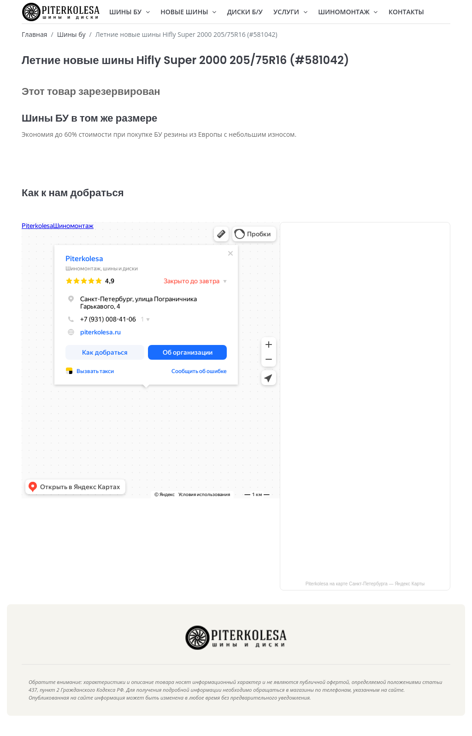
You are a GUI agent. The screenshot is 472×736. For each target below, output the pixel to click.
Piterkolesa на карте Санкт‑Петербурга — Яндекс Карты (365, 590)
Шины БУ (129, 11)
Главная (34, 34)
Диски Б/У (245, 11)
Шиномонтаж (348, 11)
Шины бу (71, 34)
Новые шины (188, 11)
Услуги (290, 11)
